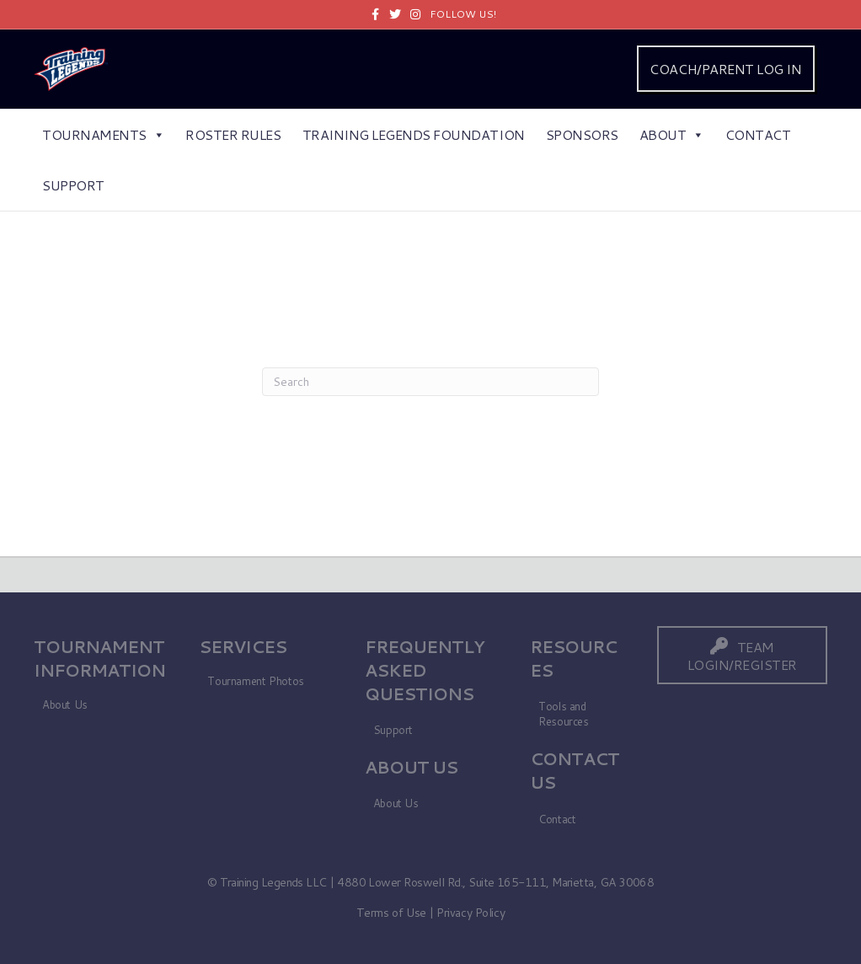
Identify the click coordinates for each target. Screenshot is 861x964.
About (671, 134)
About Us (65, 704)
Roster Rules (233, 134)
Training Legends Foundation (413, 134)
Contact (758, 134)
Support (73, 185)
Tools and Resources (563, 714)
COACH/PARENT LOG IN (725, 68)
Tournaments (103, 134)
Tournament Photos (255, 680)
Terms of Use (391, 912)
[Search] (430, 381)
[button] (742, 655)
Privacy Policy (470, 912)
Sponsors (582, 134)
